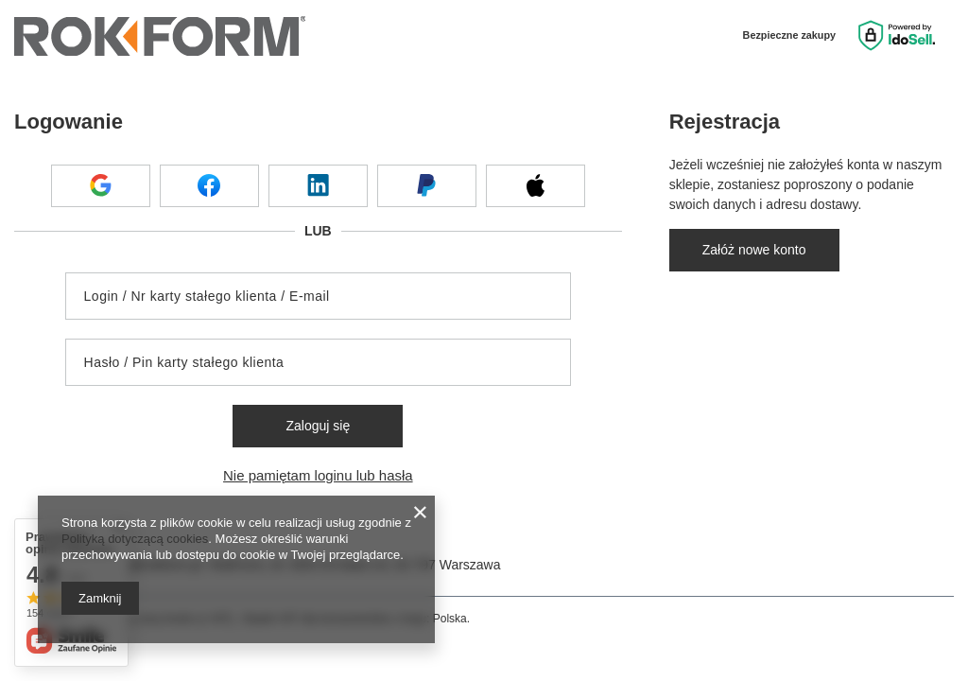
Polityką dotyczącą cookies (134, 539)
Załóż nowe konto (754, 249)
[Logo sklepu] (159, 36)
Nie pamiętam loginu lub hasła (318, 475)
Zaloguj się (317, 425)
